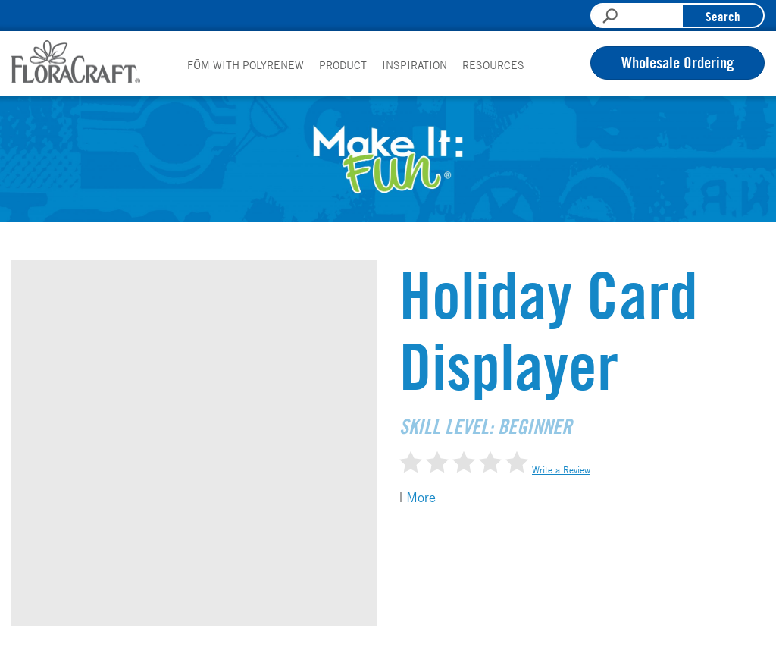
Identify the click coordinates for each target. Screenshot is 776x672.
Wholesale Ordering (677, 62)
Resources (493, 64)
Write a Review (561, 469)
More (421, 496)
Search (723, 16)
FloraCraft (75, 61)
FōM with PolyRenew (245, 64)
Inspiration (414, 64)
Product (343, 64)
